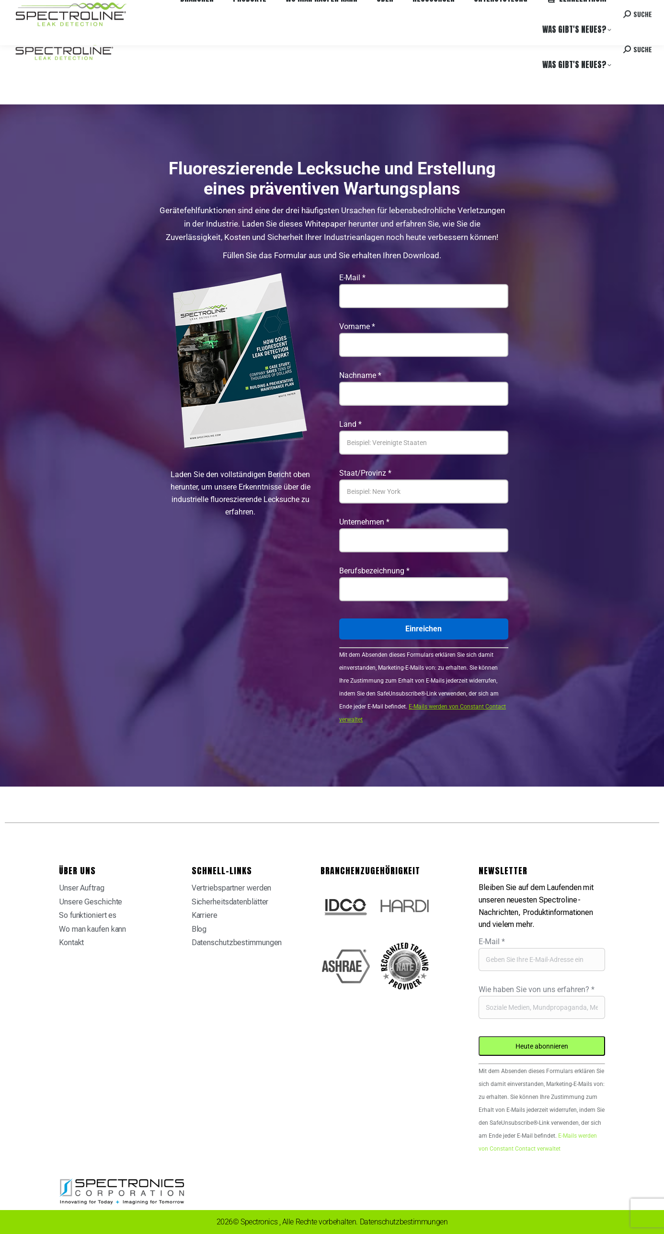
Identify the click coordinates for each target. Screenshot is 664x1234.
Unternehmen (364, 521)
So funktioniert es (87, 915)
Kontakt (583, 9)
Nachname (360, 375)
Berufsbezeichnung (374, 570)
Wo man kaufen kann (115, 9)
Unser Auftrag (81, 887)
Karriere (162, 9)
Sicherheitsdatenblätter (230, 901)
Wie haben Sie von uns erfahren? (537, 989)
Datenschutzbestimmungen (237, 942)
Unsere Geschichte (90, 901)
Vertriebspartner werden (232, 887)
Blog (199, 929)
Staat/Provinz (365, 473)
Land (350, 424)
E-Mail (352, 277)
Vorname (357, 326)
